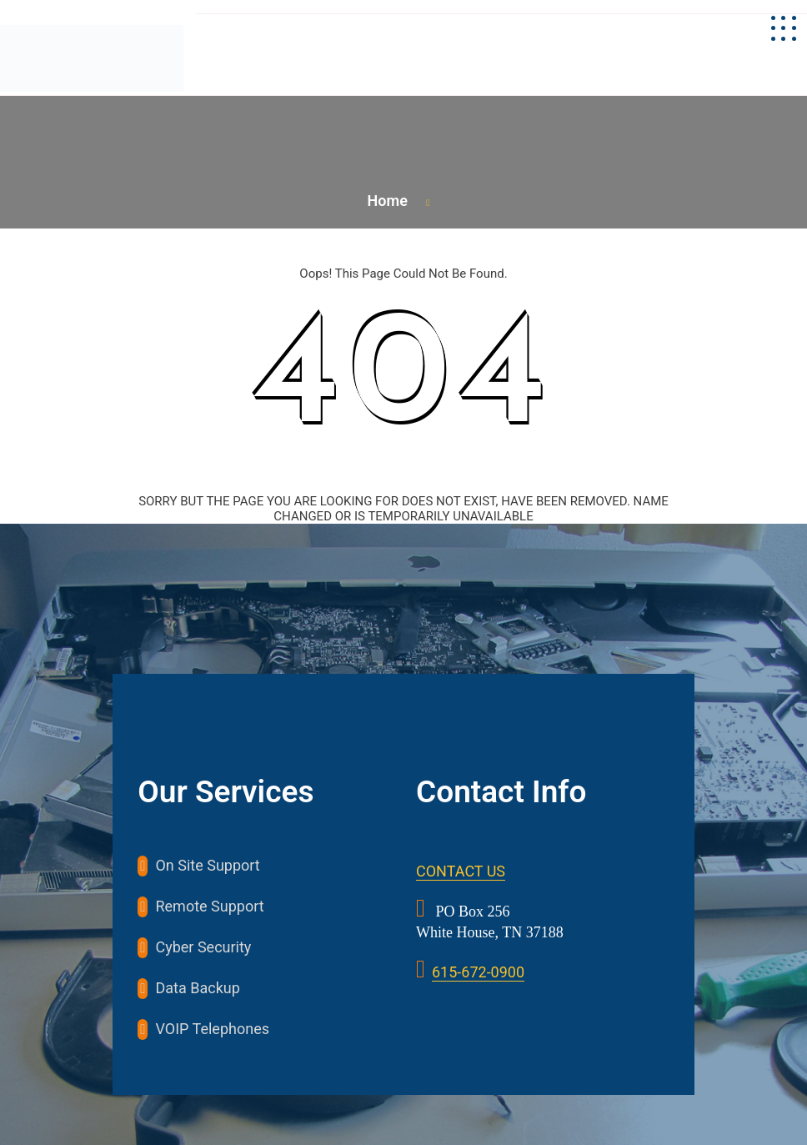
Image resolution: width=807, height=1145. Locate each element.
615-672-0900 (478, 972)
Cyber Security (203, 947)
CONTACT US (460, 871)
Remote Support (209, 906)
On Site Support (207, 865)
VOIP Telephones (212, 1028)
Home (388, 200)
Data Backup (197, 988)
